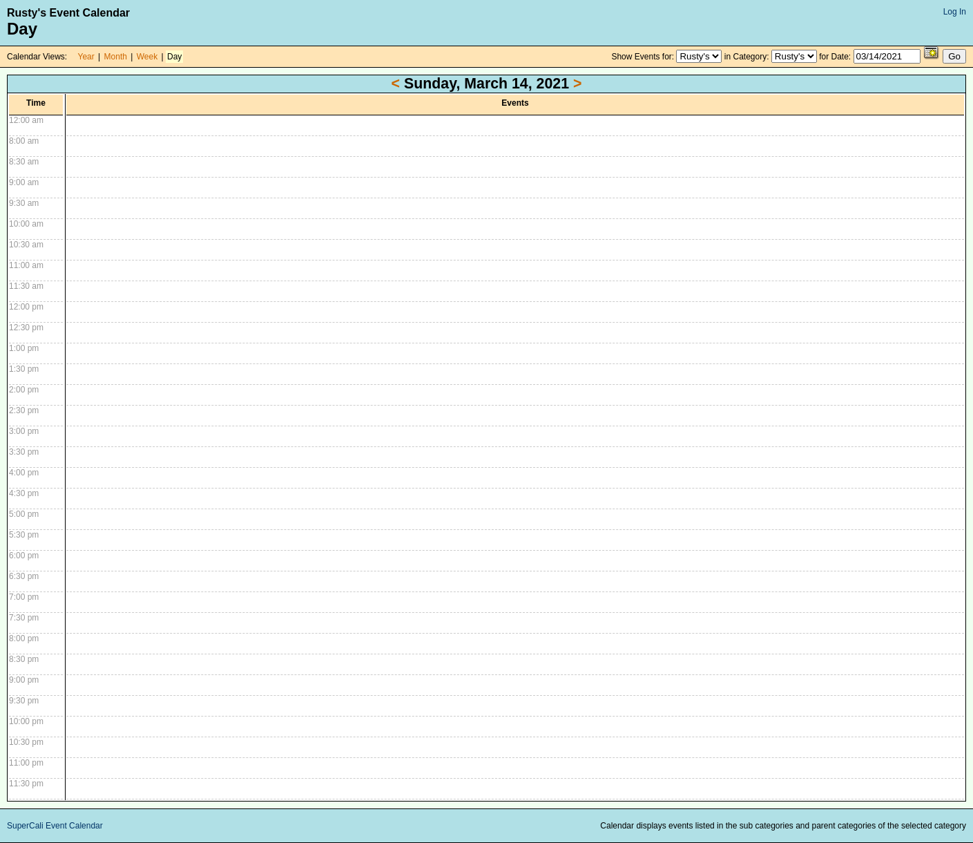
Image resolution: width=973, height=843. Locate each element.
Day (174, 56)
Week (147, 56)
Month (115, 56)
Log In (954, 12)
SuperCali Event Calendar (55, 826)
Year (86, 56)
